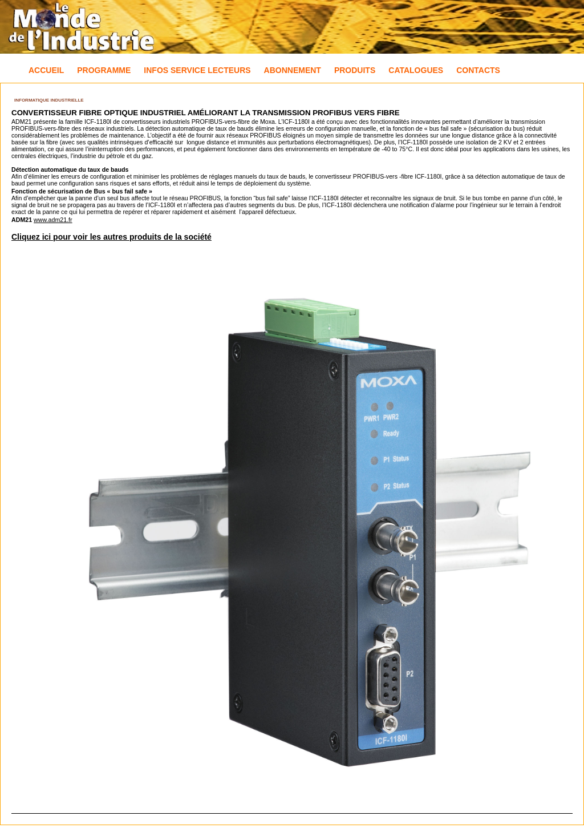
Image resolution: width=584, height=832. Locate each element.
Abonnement (292, 70)
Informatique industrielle (49, 100)
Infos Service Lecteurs (197, 70)
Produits (354, 70)
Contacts (478, 70)
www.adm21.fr (53, 219)
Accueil (46, 70)
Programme (104, 70)
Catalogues (415, 70)
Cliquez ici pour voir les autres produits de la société (111, 236)
